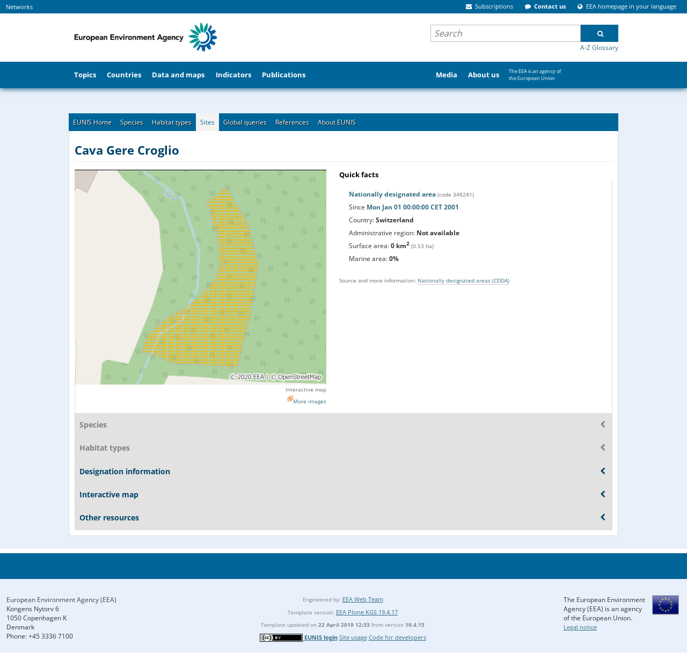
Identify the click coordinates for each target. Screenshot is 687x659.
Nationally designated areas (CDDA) (463, 280)
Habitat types (172, 122)
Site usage (353, 637)
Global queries (245, 122)
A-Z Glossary (599, 47)
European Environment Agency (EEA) (61, 599)
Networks (19, 7)
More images (309, 401)
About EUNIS (337, 122)
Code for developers (397, 637)
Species (131, 122)
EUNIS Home (92, 122)
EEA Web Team (362, 599)
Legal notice (580, 627)
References (292, 122)
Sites (207, 122)
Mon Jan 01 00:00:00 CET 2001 (413, 207)
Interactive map (306, 389)
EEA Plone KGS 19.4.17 (367, 612)
